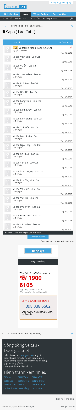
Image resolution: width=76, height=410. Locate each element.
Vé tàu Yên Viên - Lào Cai (26, 224)
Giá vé (25, 14)
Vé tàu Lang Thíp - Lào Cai (27, 100)
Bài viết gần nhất (50, 18)
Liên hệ (59, 399)
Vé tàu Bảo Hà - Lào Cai (25, 92)
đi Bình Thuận (38, 384)
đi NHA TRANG (21, 18)
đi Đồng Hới (23, 380)
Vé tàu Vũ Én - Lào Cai (24, 65)
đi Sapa (7, 377)
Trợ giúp (70, 399)
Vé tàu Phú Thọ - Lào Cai (26, 180)
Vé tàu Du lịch (40, 14)
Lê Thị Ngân (17, 59)
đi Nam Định (10, 384)
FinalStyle (30, 406)
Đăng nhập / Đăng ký (61, 2)
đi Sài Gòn (37, 388)
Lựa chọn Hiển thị (38, 236)
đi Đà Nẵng (23, 388)
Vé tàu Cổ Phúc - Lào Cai (26, 153)
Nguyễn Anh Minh (20, 50)
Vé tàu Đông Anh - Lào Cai (27, 215)
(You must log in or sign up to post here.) (57, 241)
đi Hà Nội (8, 380)
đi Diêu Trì (37, 377)
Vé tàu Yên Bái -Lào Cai (25, 162)
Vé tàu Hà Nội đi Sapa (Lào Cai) (36, 47)
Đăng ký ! (38, 251)
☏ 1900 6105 (31, 281)
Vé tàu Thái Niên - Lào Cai (27, 74)
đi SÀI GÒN (35, 18)
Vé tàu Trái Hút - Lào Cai (26, 127)
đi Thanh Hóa (10, 388)
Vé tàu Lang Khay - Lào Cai (27, 109)
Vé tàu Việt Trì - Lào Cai (25, 197)
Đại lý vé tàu (59, 14)
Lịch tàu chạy (11, 14)
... (60, 18)
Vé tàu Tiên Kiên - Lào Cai (26, 189)
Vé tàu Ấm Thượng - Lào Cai (28, 171)
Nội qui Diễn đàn (68, 406)
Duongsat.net (26, 355)
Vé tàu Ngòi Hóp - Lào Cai (27, 144)
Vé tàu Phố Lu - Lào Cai (25, 83)
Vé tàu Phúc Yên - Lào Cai (26, 206)
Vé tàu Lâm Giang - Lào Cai (27, 118)
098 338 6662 (38, 306)
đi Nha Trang (38, 380)
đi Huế (21, 384)
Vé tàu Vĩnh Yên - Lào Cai (26, 56)
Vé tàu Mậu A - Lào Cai (25, 136)
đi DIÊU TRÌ (7, 18)
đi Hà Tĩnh (23, 377)
